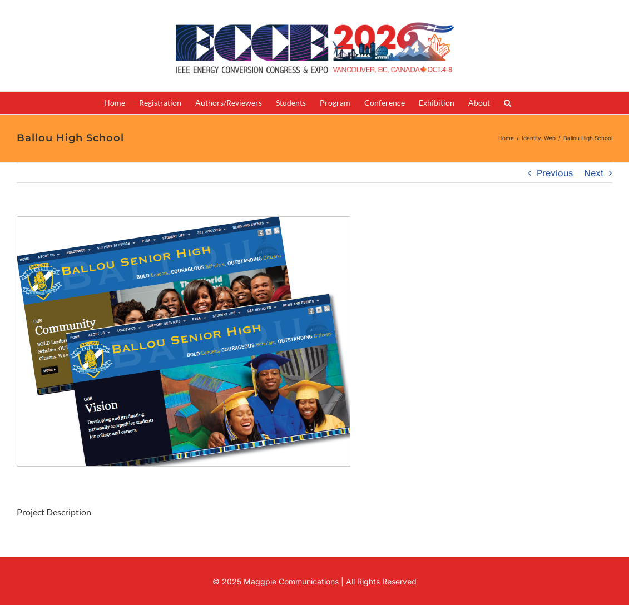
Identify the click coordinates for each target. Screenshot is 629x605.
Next (593, 172)
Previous (555, 172)
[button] (507, 103)
